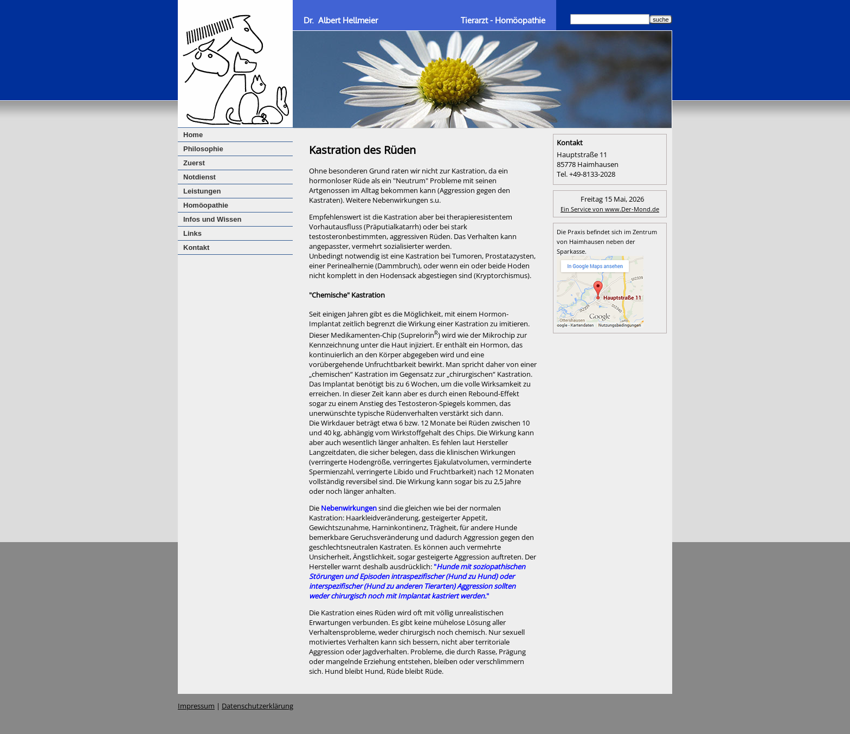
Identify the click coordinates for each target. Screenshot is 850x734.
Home (193, 135)
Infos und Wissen (212, 219)
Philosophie (203, 149)
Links (192, 233)
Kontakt (196, 247)
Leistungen (202, 191)
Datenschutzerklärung (257, 706)
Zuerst (194, 163)
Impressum (196, 706)
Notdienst (199, 177)
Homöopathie (205, 205)
